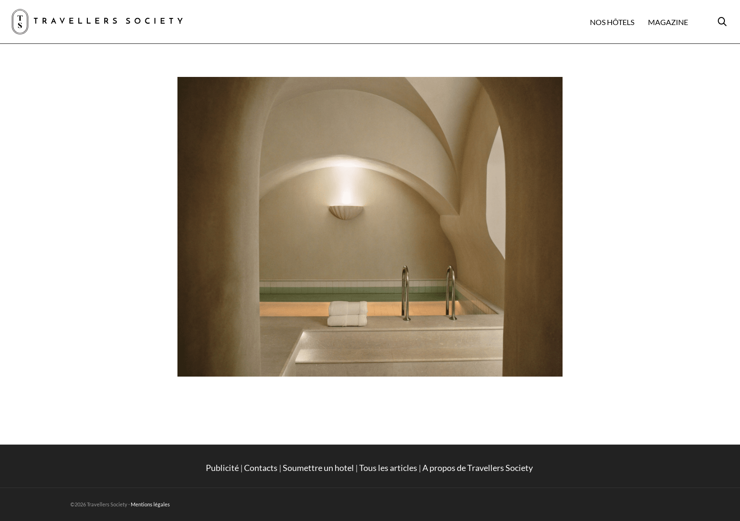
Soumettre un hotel (318, 467)
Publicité (222, 467)
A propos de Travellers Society (478, 467)
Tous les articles (388, 467)
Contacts (261, 467)
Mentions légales (150, 504)
